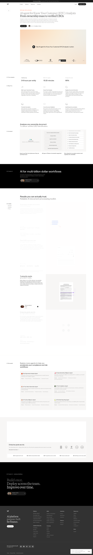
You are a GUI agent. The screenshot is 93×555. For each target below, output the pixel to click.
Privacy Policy (77, 552)
